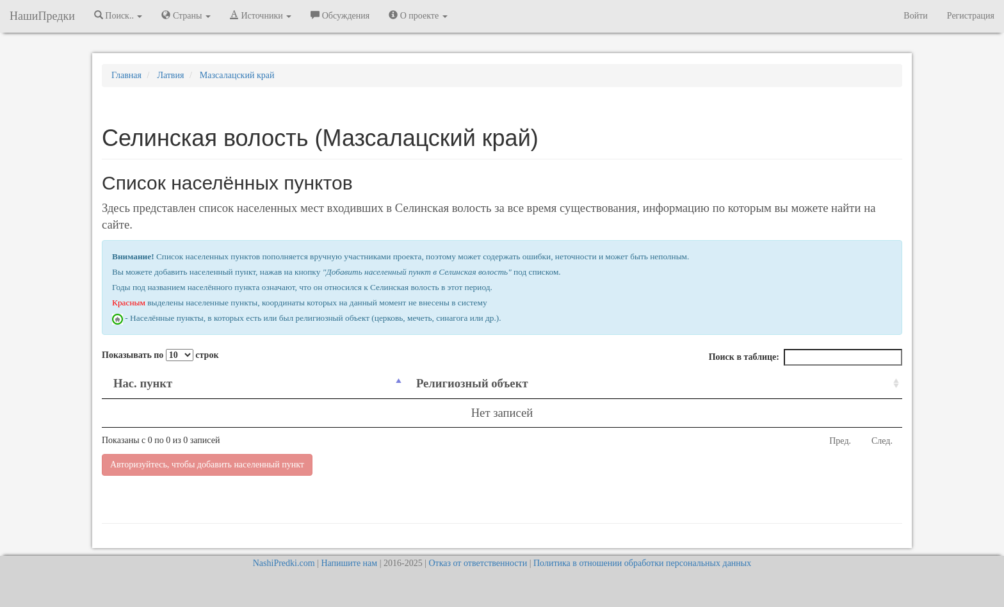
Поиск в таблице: (805, 357)
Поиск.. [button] (118, 15)
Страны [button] (186, 15)
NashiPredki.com (284, 563)
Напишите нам (349, 563)
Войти (915, 15)
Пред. (840, 441)
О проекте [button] (418, 15)
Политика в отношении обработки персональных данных (642, 563)
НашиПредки (42, 16)
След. (882, 441)
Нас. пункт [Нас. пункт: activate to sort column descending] (142, 383)
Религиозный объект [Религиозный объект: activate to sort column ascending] (472, 383)
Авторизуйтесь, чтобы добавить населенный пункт (207, 464)
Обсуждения (340, 15)
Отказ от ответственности (477, 563)
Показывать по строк (160, 355)
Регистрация (970, 15)
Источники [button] (260, 15)
